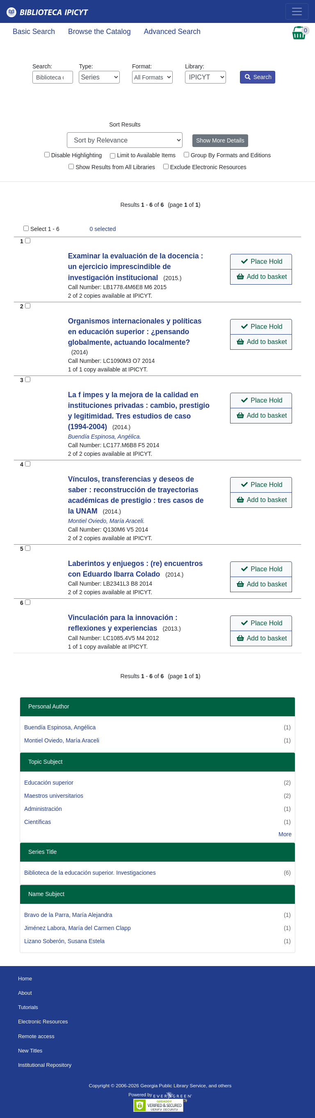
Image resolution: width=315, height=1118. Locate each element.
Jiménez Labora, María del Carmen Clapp (77, 928)
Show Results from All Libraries (111, 167)
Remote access (36, 1036)
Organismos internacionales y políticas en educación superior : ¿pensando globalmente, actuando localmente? (135, 332)
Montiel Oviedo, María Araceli (61, 740)
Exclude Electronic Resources (205, 167)
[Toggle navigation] (296, 11)
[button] (261, 261)
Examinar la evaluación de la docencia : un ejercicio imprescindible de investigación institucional (135, 267)
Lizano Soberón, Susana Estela (64, 941)
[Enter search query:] (52, 77)
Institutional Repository (44, 1065)
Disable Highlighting (73, 155)
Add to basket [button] (262, 276)
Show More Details (220, 140)
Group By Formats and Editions (227, 155)
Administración (43, 809)
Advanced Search (172, 31)
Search (258, 77)
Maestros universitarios (53, 795)
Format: (152, 73)
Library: (205, 73)
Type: (99, 73)
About (25, 993)
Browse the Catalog (99, 31)
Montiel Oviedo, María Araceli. (106, 521)
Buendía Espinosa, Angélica (60, 727)
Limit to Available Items (143, 155)
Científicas (37, 822)
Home (25, 978)
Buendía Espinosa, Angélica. (105, 436)
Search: (52, 73)
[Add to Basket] (27, 240)
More (285, 834)
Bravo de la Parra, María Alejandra (68, 915)
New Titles (30, 1051)
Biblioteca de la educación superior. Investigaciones (90, 872)
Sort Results (124, 124)
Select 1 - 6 (44, 229)
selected (103, 229)
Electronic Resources (43, 1021)
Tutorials (28, 1007)
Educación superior (48, 782)
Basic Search (34, 31)
